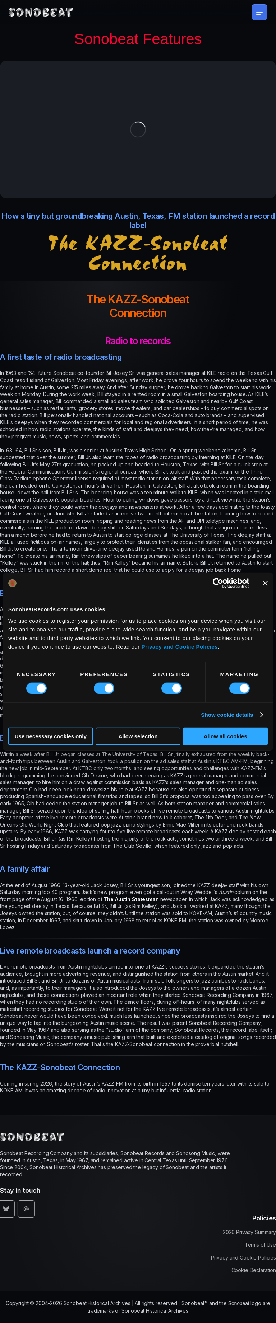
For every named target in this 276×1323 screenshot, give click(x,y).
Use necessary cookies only (51, 736)
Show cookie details (227, 715)
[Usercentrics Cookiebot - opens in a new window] (218, 583)
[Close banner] (265, 583)
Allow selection (137, 736)
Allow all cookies (225, 736)
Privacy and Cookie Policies (179, 646)
